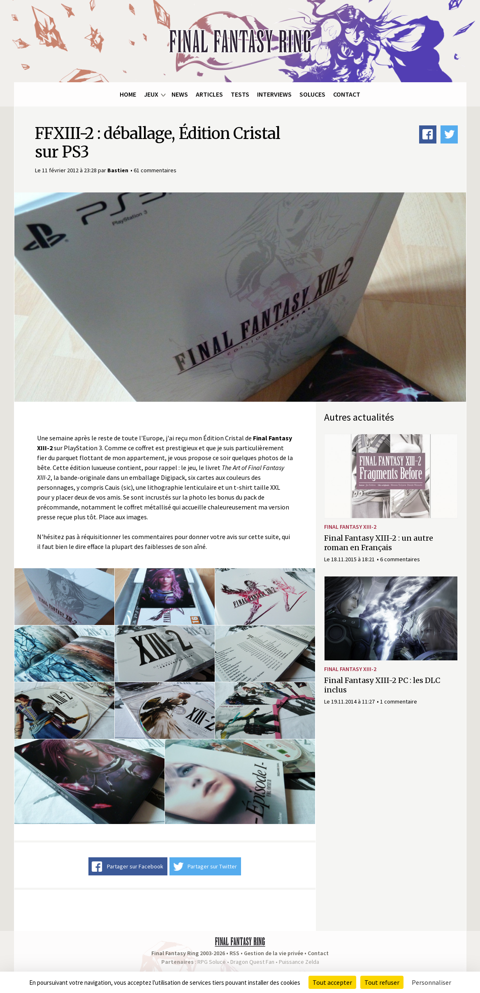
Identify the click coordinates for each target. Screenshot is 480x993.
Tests (240, 94)
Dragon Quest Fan (252, 961)
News (180, 94)
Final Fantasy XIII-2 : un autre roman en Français (378, 542)
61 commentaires (155, 170)
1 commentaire (398, 701)
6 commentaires (400, 559)
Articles (209, 94)
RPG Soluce (211, 961)
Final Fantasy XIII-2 (350, 526)
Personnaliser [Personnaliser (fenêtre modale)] (431, 982)
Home (128, 94)
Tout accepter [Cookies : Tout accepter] (332, 982)
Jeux (151, 94)
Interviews (274, 94)
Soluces (312, 94)
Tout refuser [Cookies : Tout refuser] (381, 982)
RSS (234, 953)
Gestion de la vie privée (273, 953)
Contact (346, 94)
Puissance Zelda (299, 961)
